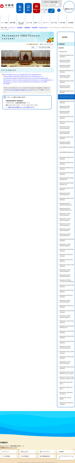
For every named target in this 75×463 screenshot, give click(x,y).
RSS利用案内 (25, 453)
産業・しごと (37, 22)
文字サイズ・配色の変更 (51, 2)
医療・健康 (12, 22)
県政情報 (70, 22)
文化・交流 (29, 22)
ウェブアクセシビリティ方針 (66, 454)
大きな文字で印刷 (44, 47)
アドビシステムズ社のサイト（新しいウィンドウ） (19, 89)
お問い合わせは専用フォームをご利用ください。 (21, 107)
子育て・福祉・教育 (21, 23)
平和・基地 (62, 22)
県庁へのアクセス (45, 449)
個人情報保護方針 (45, 453)
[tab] (44, 11)
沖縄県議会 (27, 27)
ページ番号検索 (51, 10)
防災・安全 (54, 22)
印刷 (33, 47)
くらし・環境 (4, 22)
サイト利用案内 (6, 453)
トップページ (11, 27)
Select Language (50, 4)
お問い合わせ (24, 449)
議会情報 (34, 27)
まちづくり (46, 22)
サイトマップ (5, 449)
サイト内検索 (44, 10)
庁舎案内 (61, 449)
